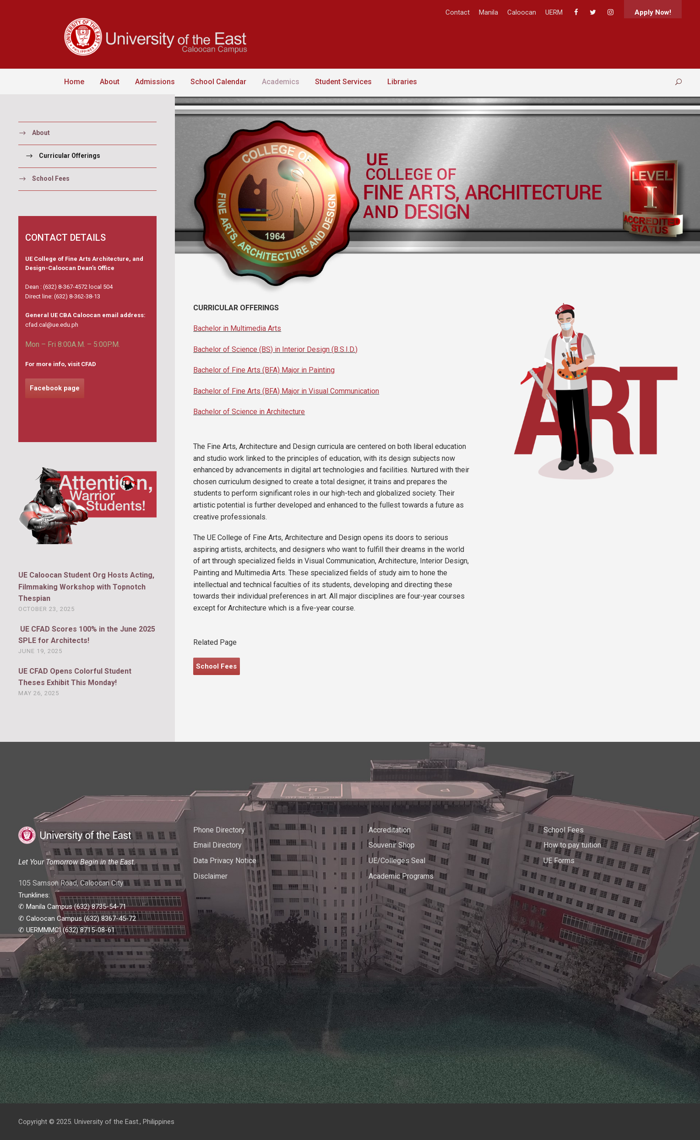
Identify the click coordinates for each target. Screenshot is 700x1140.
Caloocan (521, 12)
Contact (457, 12)
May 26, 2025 (38, 693)
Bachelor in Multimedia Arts (237, 328)
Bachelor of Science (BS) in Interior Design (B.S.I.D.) (275, 349)
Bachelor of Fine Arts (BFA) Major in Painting (264, 370)
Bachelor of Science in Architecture (249, 411)
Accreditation (390, 830)
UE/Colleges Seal (397, 860)
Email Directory (217, 845)
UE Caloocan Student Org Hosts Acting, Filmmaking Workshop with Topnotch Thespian (86, 587)
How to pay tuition (572, 845)
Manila (488, 12)
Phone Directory (219, 830)
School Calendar (218, 81)
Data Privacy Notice (224, 860)
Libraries (402, 81)
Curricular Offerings (69, 155)
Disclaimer (210, 876)
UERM (554, 12)
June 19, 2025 (40, 651)
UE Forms (559, 860)
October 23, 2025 (46, 608)
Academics (280, 81)
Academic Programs (401, 876)
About (109, 81)
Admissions (155, 81)
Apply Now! (653, 12)
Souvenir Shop (392, 845)
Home (74, 81)
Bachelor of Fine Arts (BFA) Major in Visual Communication (286, 391)
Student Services (343, 81)
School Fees (51, 178)
